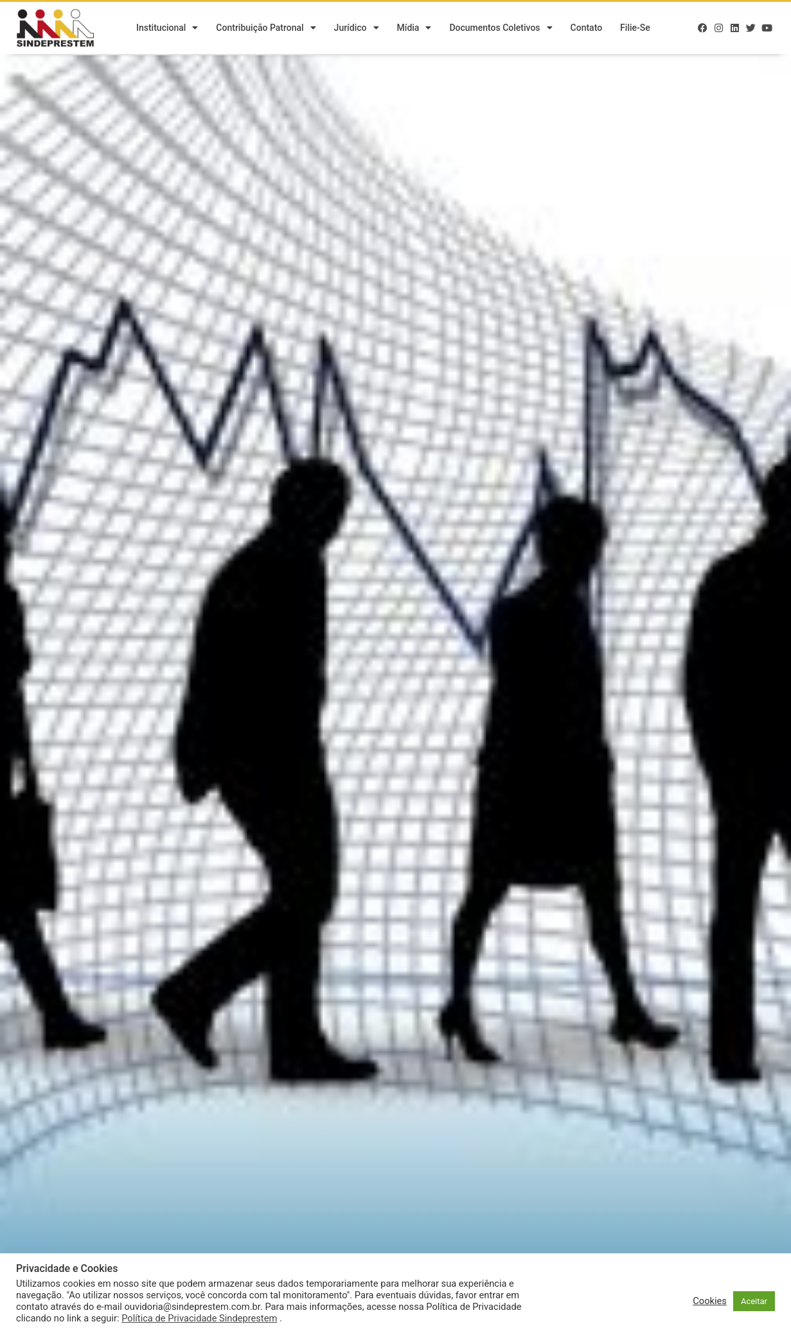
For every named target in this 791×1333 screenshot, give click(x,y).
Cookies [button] (710, 1301)
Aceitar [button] (754, 1301)
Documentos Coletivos (500, 29)
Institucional (167, 29)
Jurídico (356, 29)
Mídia (414, 29)
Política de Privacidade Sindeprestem (199, 1318)
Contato (587, 29)
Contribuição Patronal (266, 29)
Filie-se (635, 29)
